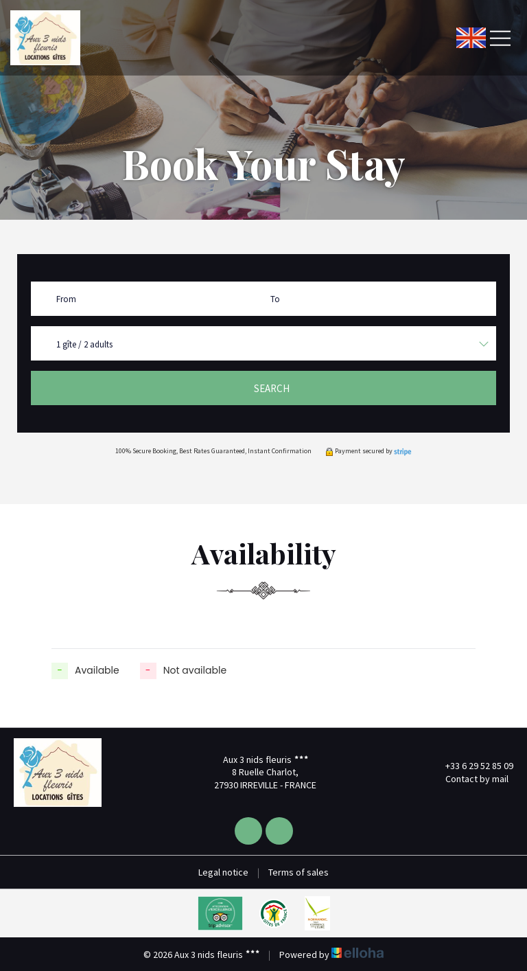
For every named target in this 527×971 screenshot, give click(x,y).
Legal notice (223, 872)
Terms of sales (298, 872)
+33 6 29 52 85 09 (471, 765)
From (66, 299)
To (275, 299)
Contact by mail (469, 779)
